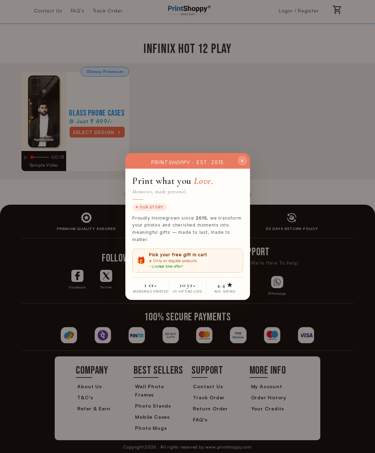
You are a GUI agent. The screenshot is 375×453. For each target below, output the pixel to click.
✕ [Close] (242, 160)
